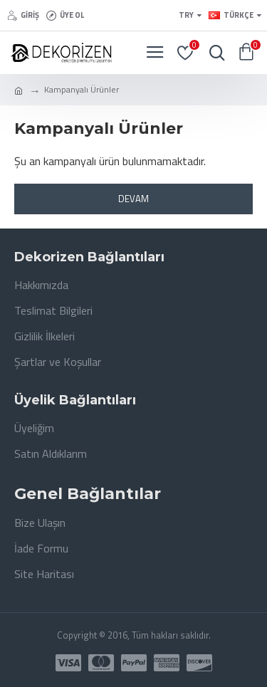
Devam (133, 199)
